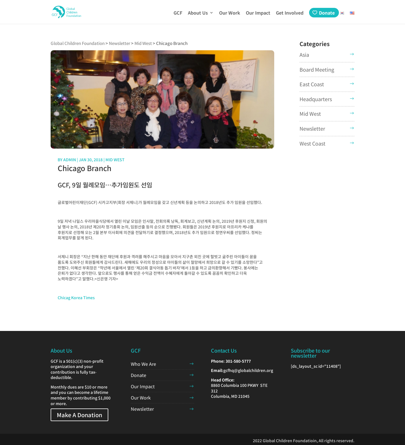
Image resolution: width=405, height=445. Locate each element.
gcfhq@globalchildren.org (248, 370)
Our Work (229, 13)
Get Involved (289, 13)
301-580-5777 (238, 361)
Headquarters (316, 99)
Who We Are (143, 363)
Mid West (115, 159)
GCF (178, 13)
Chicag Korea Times (76, 297)
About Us (198, 13)
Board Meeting (317, 69)
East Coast (312, 84)
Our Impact (258, 13)
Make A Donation (79, 415)
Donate (327, 12)
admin (69, 159)
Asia (304, 54)
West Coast (312, 143)
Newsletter (312, 128)
